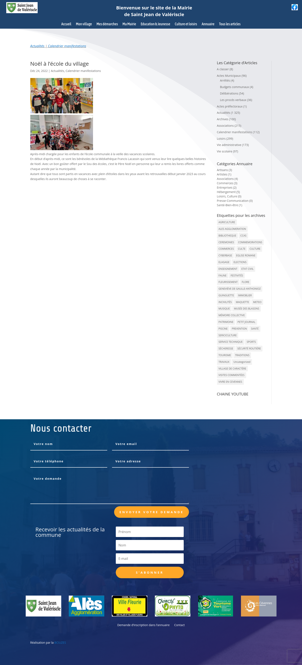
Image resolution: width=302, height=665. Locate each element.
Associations (225, 126)
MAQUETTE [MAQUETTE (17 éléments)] (242, 302)
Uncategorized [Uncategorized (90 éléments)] (241, 362)
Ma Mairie (129, 24)
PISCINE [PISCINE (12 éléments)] (223, 328)
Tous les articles (230, 24)
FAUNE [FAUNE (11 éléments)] (223, 275)
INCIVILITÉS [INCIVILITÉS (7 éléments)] (225, 302)
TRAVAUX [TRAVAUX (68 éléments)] (224, 362)
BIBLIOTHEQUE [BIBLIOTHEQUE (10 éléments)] (227, 235)
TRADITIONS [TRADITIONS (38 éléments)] (242, 355)
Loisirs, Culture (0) (229, 196)
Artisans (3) (224, 170)
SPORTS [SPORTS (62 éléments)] (251, 342)
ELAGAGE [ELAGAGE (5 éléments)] (224, 262)
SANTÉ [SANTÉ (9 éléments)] (255, 328)
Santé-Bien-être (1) (229, 205)
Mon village (84, 24)
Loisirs (221, 139)
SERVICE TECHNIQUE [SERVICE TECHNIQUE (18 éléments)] (231, 342)
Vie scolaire (224, 151)
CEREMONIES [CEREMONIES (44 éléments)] (226, 242)
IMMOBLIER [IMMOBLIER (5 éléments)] (245, 295)
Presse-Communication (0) (235, 201)
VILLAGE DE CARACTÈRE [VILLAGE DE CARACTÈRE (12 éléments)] (232, 368)
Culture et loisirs (186, 24)
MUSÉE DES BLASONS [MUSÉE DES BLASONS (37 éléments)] (246, 308)
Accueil (66, 24)
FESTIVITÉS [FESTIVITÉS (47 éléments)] (237, 275)
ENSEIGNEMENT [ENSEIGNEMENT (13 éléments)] (228, 269)
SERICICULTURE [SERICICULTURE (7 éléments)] (228, 335)
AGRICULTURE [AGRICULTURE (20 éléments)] (227, 222)
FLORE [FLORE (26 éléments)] (245, 282)
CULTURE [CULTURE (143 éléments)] (255, 249)
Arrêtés (225, 80)
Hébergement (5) (228, 192)
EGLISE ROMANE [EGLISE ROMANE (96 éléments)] (245, 255)
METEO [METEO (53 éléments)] (257, 302)
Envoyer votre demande (151, 512)
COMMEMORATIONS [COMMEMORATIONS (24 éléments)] (250, 242)
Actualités (37, 46)
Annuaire (208, 24)
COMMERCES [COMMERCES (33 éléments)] (226, 249)
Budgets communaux (234, 87)
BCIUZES (60, 643)
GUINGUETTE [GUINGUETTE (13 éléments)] (226, 295)
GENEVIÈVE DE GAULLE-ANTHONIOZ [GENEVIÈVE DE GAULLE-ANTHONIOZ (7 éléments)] (240, 288)
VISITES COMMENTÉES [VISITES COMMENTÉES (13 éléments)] (232, 375)
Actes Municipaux (229, 76)
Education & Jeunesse (155, 24)
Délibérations (229, 93)
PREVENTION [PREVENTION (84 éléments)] (239, 328)
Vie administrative (229, 145)
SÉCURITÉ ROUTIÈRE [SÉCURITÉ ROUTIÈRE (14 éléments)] (249, 348)
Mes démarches (107, 24)
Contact (179, 625)
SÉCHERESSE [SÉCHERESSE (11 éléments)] (226, 348)
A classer (223, 69)
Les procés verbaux (233, 100)
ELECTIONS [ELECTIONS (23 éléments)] (239, 262)
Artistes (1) (224, 174)
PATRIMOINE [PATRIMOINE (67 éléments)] (226, 322)
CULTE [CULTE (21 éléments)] (242, 249)
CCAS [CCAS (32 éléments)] (243, 235)
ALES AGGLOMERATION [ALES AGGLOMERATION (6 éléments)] (232, 229)
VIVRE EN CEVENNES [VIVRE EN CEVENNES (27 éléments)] (230, 382)
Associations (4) (227, 179)
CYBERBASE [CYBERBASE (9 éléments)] (225, 255)
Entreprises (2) (227, 187)
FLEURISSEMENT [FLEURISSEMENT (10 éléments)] (228, 282)
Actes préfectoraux (230, 106)
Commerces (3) (227, 183)
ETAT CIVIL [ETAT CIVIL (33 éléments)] (247, 269)
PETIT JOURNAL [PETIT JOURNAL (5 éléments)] (246, 322)
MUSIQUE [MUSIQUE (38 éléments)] (224, 308)
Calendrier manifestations (67, 46)
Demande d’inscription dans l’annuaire (143, 625)
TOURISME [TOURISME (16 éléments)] (225, 355)
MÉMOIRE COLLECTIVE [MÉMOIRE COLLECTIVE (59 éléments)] (232, 315)
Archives (222, 119)
